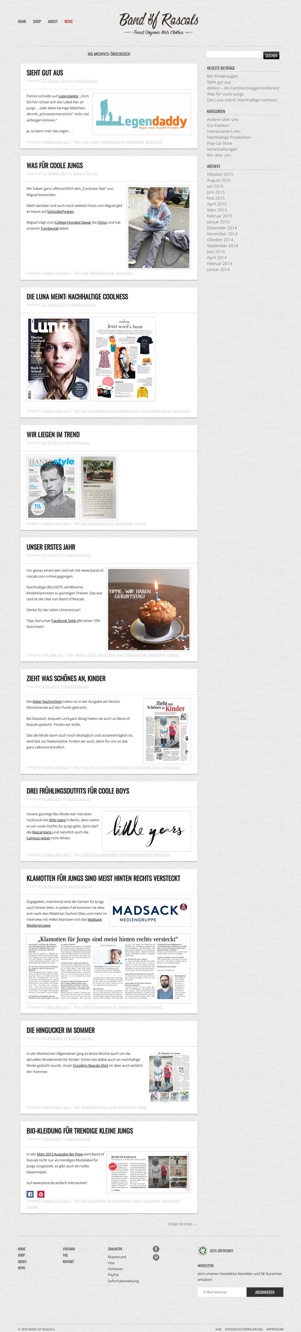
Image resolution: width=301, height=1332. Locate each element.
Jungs (94, 141)
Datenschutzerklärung (244, 1329)
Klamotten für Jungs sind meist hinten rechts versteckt (103, 878)
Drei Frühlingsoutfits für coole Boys (78, 791)
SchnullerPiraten (60, 211)
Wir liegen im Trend (53, 434)
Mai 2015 (216, 198)
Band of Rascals (85, 80)
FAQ (65, 1255)
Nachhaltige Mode (156, 410)
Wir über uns (53, 654)
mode (112, 1107)
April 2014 (217, 257)
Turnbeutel (50, 228)
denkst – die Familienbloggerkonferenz (243, 88)
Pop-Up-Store (219, 143)
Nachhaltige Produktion (229, 137)
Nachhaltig (134, 141)
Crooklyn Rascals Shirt (90, 1065)
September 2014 (222, 245)
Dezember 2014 (222, 227)
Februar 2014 (219, 263)
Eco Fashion (218, 125)
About (53, 21)
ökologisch (153, 141)
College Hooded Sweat (73, 222)
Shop (37, 21)
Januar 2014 (218, 269)
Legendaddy (68, 96)
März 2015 (217, 210)
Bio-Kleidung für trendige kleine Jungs (80, 1130)
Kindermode (141, 767)
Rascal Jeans (42, 832)
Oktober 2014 (220, 239)
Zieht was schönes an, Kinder (66, 678)
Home (22, 21)
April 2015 (217, 204)
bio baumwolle (93, 410)
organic (173, 654)
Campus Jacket (38, 838)
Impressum (274, 1329)
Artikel (87, 854)
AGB (218, 1329)
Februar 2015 (219, 215)
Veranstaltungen (222, 149)
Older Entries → (183, 1224)
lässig (157, 767)
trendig (140, 523)
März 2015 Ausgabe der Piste (60, 1154)
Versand (69, 1248)
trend (141, 1107)
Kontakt (68, 1261)
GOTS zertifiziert (221, 1250)
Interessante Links (224, 131)
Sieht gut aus (45, 72)
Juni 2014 (216, 251)
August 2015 (219, 180)
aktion (80, 654)
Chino (102, 222)
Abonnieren (264, 1292)
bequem (88, 767)
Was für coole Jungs (55, 165)
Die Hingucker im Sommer (61, 1030)
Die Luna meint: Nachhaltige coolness (77, 296)
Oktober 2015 (220, 174)
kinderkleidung (112, 141)
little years (57, 819)
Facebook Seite (63, 620)
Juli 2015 (215, 186)
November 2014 (222, 233)
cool (85, 141)
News (68, 21)
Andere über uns (56, 141)
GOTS (91, 654)
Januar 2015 (218, 221)
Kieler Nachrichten (47, 701)
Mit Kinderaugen (222, 76)
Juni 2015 (216, 192)
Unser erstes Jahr (51, 547)
